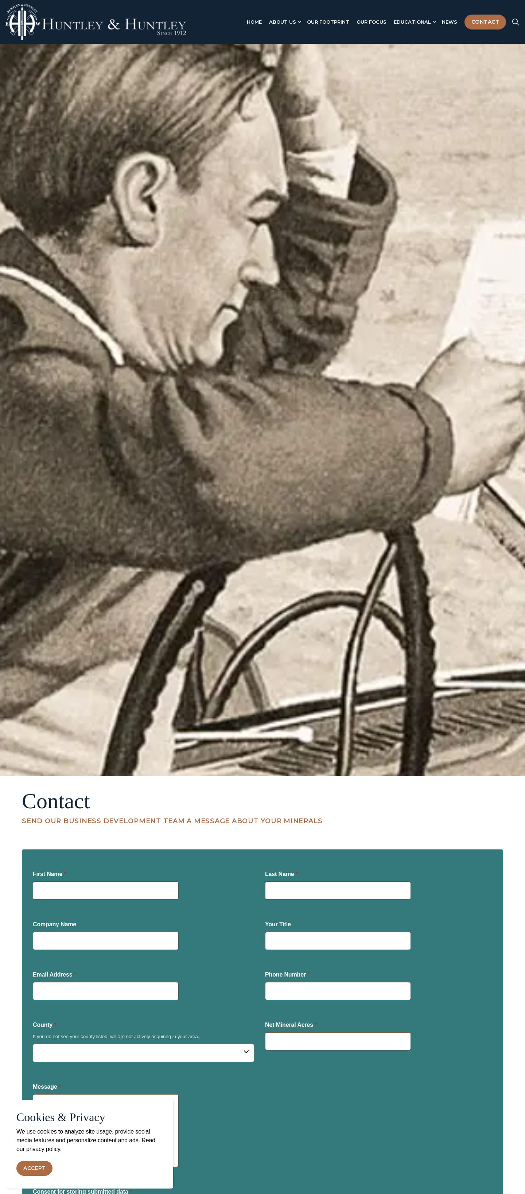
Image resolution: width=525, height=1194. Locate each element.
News (449, 22)
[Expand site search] (516, 22)
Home (254, 22)
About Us (282, 22)
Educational (412, 22)
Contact (485, 22)
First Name (49, 874)
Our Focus (371, 22)
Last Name (281, 874)
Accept (34, 1168)
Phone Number (287, 974)
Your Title (278, 924)
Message (47, 1087)
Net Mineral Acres (291, 1025)
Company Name (54, 924)
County (45, 1025)
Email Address (54, 974)
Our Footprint (328, 22)
